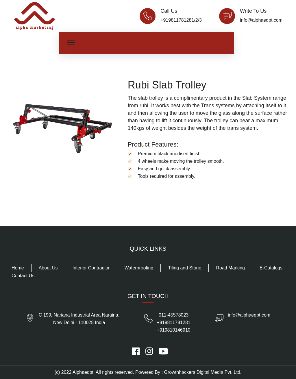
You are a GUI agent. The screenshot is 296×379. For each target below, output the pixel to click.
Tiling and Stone (184, 267)
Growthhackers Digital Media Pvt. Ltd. (203, 372)
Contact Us (23, 275)
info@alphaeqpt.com (261, 20)
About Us (48, 267)
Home (18, 267)
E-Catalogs (271, 267)
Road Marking (230, 267)
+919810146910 (173, 330)
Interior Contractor (91, 267)
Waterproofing (138, 267)
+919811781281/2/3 (181, 20)
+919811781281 (173, 322)
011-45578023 (173, 315)
